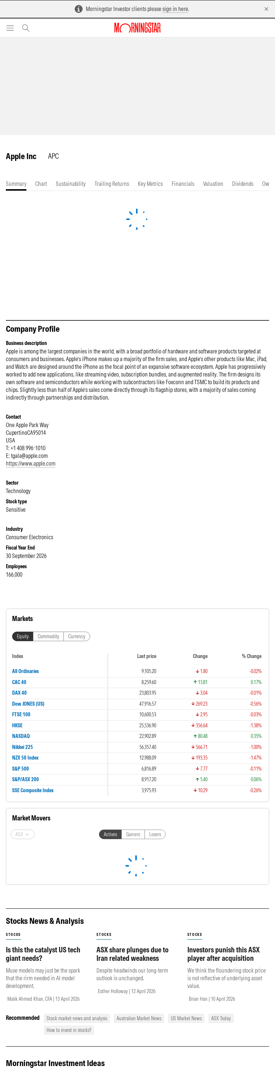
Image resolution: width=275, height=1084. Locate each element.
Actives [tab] (110, 651)
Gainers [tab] (133, 651)
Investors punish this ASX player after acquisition (223, 771)
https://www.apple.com (30, 463)
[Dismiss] (266, 9)
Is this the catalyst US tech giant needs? (43, 771)
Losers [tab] (155, 651)
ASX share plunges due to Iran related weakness (132, 771)
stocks (13, 752)
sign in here (175, 8)
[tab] (16, 184)
